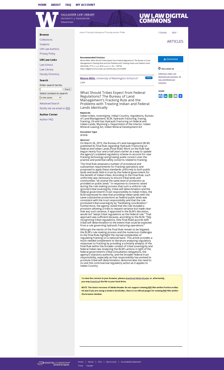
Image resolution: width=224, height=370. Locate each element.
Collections (46, 39)
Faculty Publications (95, 32)
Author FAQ (46, 119)
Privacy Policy (47, 53)
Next (174, 32)
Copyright (89, 366)
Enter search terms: (51, 85)
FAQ (100, 362)
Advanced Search (49, 103)
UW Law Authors (49, 49)
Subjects (44, 44)
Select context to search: (54, 93)
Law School (46, 64)
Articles (175, 41)
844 (123, 32)
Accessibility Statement (131, 362)
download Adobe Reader (137, 278)
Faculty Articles (113, 32)
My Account (111, 362)
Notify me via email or (55, 108)
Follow (148, 78)
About (90, 362)
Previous (163, 32)
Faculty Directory (49, 74)
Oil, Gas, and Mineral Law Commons (169, 80)
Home (82, 32)
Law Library (46, 69)
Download (171, 59)
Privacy (80, 366)
